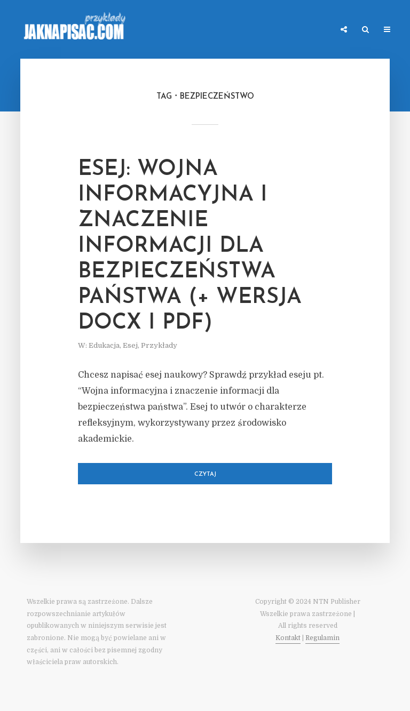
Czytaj (205, 474)
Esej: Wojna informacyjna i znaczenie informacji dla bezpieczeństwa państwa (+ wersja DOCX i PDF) (190, 246)
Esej (130, 345)
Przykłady (159, 345)
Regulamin (322, 638)
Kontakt (288, 638)
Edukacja (104, 345)
